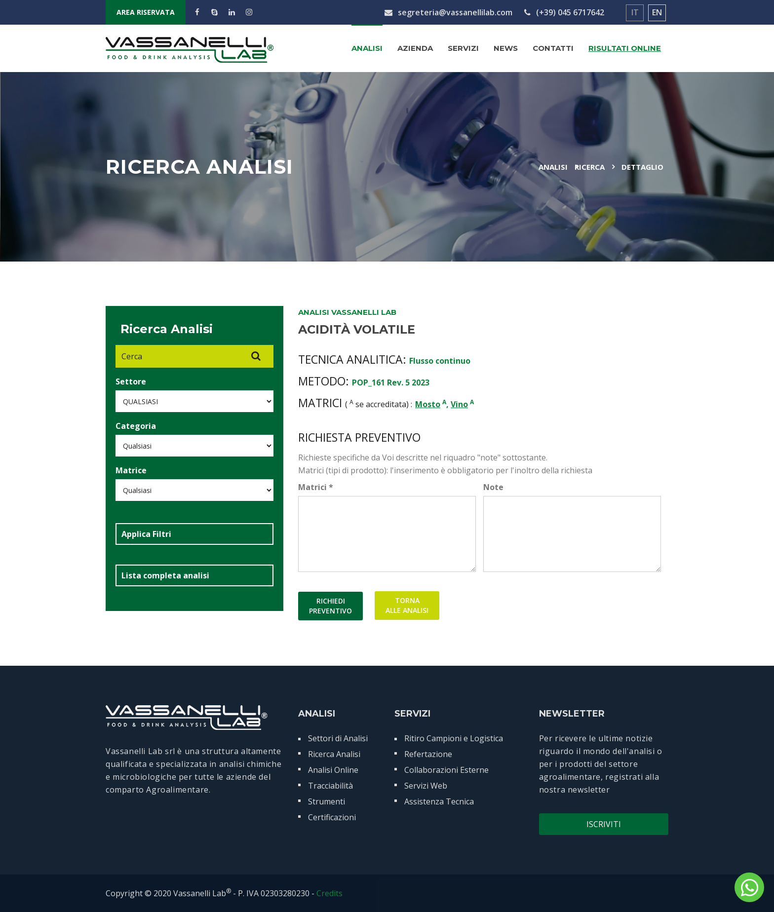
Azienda (415, 48)
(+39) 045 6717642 (564, 12)
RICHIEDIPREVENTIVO (330, 605)
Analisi (367, 48)
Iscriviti (603, 824)
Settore (131, 381)
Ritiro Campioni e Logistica (453, 738)
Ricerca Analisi (334, 754)
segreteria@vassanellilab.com (448, 12)
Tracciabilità (330, 785)
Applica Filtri (146, 534)
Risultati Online (624, 48)
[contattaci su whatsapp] (749, 887)
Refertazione (428, 754)
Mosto (427, 404)
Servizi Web (425, 785)
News (506, 48)
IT (635, 12)
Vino (459, 404)
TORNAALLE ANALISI (407, 605)
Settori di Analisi (338, 738)
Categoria (136, 425)
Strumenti (326, 801)
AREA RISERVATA (145, 12)
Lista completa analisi (165, 575)
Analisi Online (333, 769)
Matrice (131, 470)
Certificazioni (332, 817)
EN (657, 12)
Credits (329, 893)
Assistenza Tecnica (439, 801)
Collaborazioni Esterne (446, 769)
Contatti (553, 48)
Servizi (463, 48)
